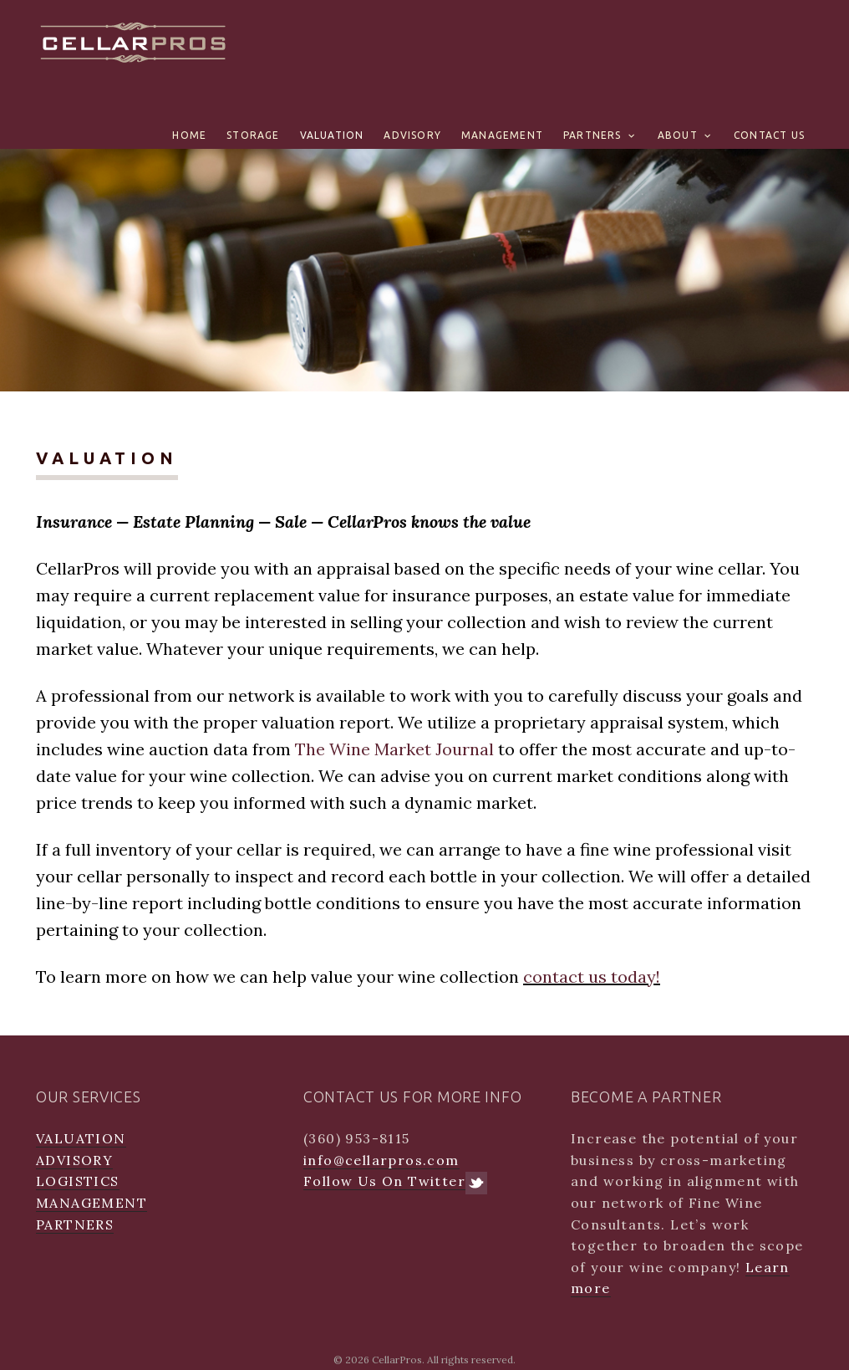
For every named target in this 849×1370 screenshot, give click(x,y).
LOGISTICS (77, 1181)
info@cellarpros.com (381, 1160)
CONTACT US (769, 135)
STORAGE (252, 135)
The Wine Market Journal (394, 749)
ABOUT (678, 135)
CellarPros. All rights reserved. (444, 1359)
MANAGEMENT (502, 135)
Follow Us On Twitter (395, 1181)
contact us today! (591, 976)
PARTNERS (592, 135)
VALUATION (332, 135)
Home (189, 135)
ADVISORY (412, 135)
